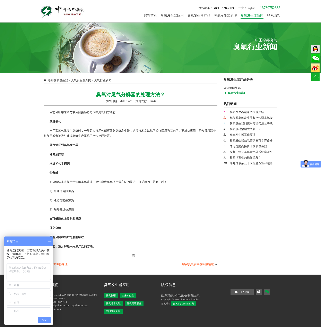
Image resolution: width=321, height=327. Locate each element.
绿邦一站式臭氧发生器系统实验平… (250, 152)
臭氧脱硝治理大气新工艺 (242, 129)
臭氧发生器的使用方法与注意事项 (248, 123)
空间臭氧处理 (113, 311)
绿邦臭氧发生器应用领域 (198, 264)
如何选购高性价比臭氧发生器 (245, 146)
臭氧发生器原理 (57, 264)
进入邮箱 (242, 291)
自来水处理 (128, 295)
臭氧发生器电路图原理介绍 (244, 112)
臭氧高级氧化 (134, 303)
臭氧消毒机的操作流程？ (242, 157)
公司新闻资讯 (232, 87)
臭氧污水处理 (113, 303)
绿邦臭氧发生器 (58, 80)
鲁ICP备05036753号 (183, 303)
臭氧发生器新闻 (81, 80)
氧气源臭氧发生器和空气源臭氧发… (250, 117)
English (250, 8)
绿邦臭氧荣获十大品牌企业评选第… (250, 163)
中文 (241, 8)
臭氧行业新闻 (236, 93)
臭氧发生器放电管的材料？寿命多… (250, 140)
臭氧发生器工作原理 (239, 134)
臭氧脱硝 (111, 295)
